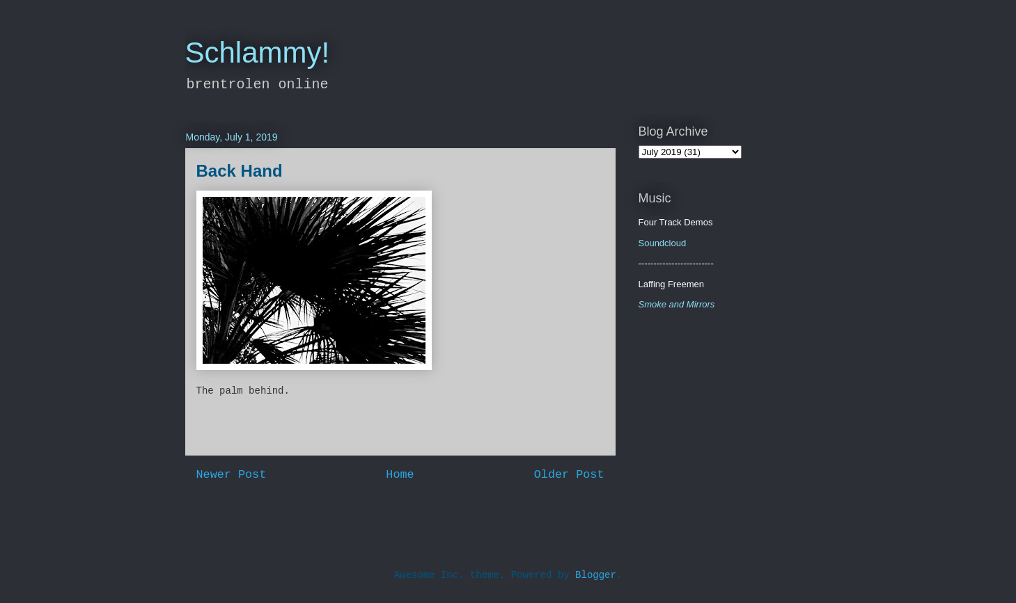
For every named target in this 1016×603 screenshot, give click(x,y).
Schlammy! (257, 52)
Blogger (595, 575)
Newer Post (231, 474)
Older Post (569, 474)
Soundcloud (663, 243)
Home (400, 474)
